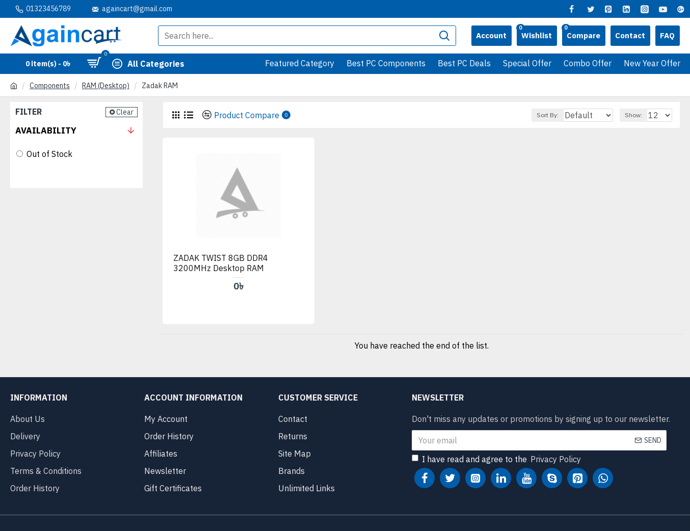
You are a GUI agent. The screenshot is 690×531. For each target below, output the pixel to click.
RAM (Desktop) (105, 85)
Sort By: (542, 115)
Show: (638, 115)
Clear (125, 112)
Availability (45, 130)
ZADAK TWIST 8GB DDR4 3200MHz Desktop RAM (221, 245)
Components (50, 85)
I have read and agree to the (497, 442)
